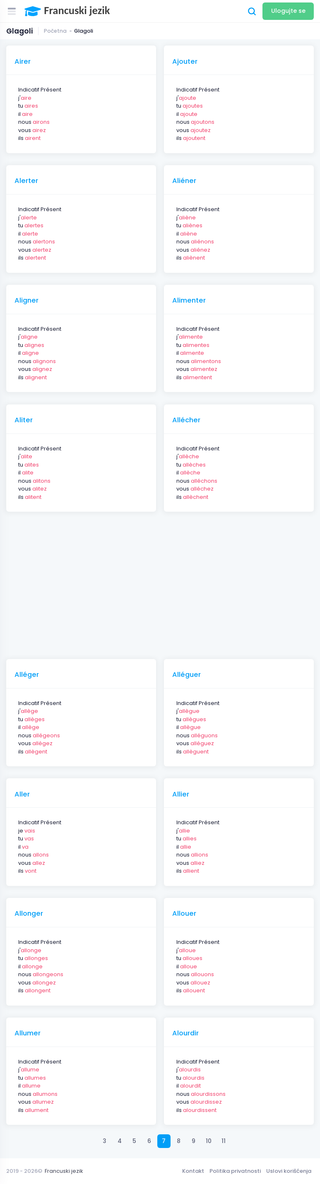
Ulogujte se (288, 11)
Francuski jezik (64, 1171)
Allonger (28, 914)
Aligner (26, 300)
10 (209, 1141)
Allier (180, 794)
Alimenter (189, 300)
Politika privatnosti (235, 1171)
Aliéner (184, 181)
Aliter (23, 420)
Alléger (26, 675)
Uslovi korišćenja (288, 1171)
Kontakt (193, 1171)
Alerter (26, 181)
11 (223, 1141)
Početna (55, 30)
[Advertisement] (163, 582)
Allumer (27, 1033)
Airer (22, 62)
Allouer (184, 914)
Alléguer (186, 675)
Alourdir (185, 1033)
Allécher (186, 420)
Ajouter (184, 62)
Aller (22, 794)
